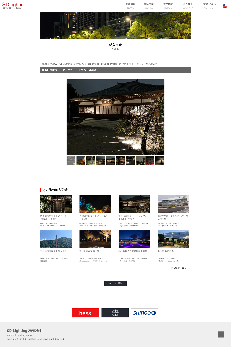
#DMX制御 (83, 223)
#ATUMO (161, 223)
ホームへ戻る (115, 283)
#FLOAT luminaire (172, 223)
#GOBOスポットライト (97, 223)
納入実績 (149, 6)
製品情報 (168, 6)
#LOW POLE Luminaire (48, 226)
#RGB (57, 258)
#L (182, 223)
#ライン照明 (123, 261)
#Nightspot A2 (170, 258)
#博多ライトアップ (133, 63)
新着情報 (130, 6)
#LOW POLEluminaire (62, 63)
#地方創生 (93, 226)
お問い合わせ (210, 6)
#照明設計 (151, 63)
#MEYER (81, 63)
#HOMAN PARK (100, 258)
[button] (71, 160)
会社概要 (188, 6)
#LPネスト (173, 226)
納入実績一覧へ (178, 268)
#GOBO (127, 258)
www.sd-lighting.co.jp (19, 335)
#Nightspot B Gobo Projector (104, 63)
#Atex (42, 223)
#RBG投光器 (83, 226)
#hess (45, 63)
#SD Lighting (142, 258)
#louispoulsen (51, 223)
